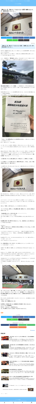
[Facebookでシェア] (18, 38)
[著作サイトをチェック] (9, 325)
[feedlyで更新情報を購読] (26, 325)
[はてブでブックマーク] (29, 38)
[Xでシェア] (6, 38)
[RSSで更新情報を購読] (18, 327)
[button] (23, 40)
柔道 (2, 312)
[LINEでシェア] (12, 40)
